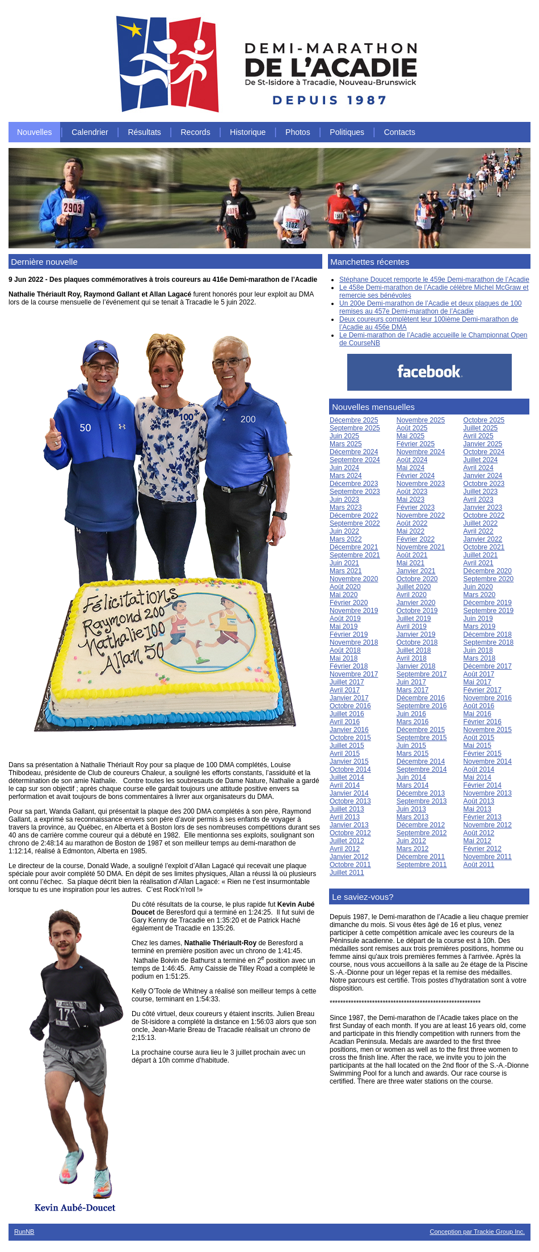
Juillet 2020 (414, 587)
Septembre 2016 (422, 706)
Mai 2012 (477, 841)
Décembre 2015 (421, 730)
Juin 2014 (411, 777)
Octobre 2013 (350, 801)
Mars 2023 (346, 507)
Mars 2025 (346, 444)
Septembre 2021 (355, 555)
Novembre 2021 (421, 547)
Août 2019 (345, 619)
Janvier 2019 (416, 634)
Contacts (399, 132)
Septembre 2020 (489, 579)
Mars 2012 (413, 849)
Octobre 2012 (350, 833)
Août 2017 (479, 674)
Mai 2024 (410, 468)
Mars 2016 (413, 722)
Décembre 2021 (354, 547)
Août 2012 (479, 833)
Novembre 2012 (488, 825)
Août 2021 (412, 555)
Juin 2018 (478, 650)
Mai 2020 (343, 595)
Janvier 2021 (416, 571)
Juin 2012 (411, 841)
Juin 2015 (411, 746)
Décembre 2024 (354, 452)
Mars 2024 (346, 476)
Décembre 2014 (421, 761)
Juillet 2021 (481, 555)
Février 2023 (416, 507)
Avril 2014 (345, 785)
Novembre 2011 (488, 857)
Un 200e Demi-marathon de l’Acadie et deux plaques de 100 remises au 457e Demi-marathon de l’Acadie (430, 307)
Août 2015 (479, 738)
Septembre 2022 (355, 523)
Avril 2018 (412, 658)
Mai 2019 (343, 627)
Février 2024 (416, 476)
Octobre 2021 (484, 547)
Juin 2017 (411, 682)
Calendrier (89, 132)
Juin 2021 (344, 563)
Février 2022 (416, 539)
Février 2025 (416, 444)
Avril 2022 (479, 531)
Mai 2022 (410, 531)
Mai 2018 (343, 658)
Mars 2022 (346, 539)
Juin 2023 (344, 500)
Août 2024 (412, 460)
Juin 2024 (344, 468)
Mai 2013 (477, 809)
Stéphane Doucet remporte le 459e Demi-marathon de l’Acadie (434, 280)
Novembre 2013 (488, 793)
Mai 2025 (410, 436)
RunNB (24, 1231)
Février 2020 (349, 603)
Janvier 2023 (483, 507)
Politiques (347, 132)
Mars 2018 (480, 658)
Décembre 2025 (354, 420)
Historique (248, 132)
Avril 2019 (412, 627)
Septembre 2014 (422, 769)
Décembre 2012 (421, 825)
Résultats (144, 132)
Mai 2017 (477, 682)
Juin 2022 (344, 531)
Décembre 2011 (421, 857)
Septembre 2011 (422, 865)
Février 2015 (483, 754)
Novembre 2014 (488, 761)
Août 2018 (345, 650)
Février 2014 (483, 785)
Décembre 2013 (421, 793)
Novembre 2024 (421, 452)
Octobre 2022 (484, 515)
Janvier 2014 (349, 793)
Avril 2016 (345, 722)
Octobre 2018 (417, 642)
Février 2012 (483, 849)
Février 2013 (483, 817)
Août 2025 (412, 428)
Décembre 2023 (354, 484)
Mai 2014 (477, 777)
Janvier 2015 (349, 761)
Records (195, 132)
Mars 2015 (413, 754)
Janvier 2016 (349, 730)
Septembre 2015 (422, 738)
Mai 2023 (410, 500)
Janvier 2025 (483, 444)
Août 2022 (412, 523)
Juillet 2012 (347, 841)
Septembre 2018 (489, 642)
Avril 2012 (345, 849)
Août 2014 (479, 769)
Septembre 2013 (422, 801)
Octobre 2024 (484, 452)
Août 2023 (412, 492)
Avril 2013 (345, 817)
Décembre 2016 (421, 698)
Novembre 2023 (421, 484)
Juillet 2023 (481, 492)
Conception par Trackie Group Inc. (477, 1231)
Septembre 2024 (355, 460)
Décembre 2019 (488, 603)
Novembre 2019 (354, 611)
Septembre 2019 (489, 611)
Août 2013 (479, 801)
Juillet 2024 (481, 460)
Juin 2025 (344, 436)
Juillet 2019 (414, 619)
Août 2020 (345, 587)
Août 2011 (479, 865)
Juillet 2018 (414, 650)
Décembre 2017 (488, 666)
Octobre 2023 (484, 484)
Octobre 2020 (417, 579)
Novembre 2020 (354, 579)
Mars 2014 (413, 785)
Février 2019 (349, 634)
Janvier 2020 (416, 603)
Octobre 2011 (350, 865)
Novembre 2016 (488, 698)
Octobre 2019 (417, 611)
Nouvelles (34, 132)
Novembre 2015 (488, 730)
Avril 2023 (479, 500)
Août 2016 (479, 706)
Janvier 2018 (416, 666)
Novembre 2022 (421, 515)
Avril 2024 (479, 468)
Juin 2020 (478, 587)
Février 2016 (483, 722)
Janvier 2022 (483, 539)
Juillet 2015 (347, 746)
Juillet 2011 (347, 873)
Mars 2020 (480, 595)
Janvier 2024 (483, 476)
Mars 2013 (413, 817)
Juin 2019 (478, 619)
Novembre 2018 (354, 642)
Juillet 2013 (347, 809)
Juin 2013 (411, 809)
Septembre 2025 (355, 428)
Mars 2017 (413, 690)
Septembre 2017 (422, 674)
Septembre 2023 (355, 492)
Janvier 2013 (349, 825)
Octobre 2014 (350, 769)
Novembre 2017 (354, 674)
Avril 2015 (345, 754)
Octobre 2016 (350, 706)
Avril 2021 (479, 563)
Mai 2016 (477, 714)
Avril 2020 (412, 595)
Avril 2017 (345, 690)
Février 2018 (349, 666)
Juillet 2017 (347, 682)
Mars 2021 (346, 571)
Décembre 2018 (488, 634)
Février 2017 (483, 690)
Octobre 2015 (350, 738)
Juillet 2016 (347, 714)
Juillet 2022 (481, 523)
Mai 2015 (477, 746)
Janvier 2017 (349, 698)
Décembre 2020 (488, 571)
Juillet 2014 (347, 777)
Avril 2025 (479, 436)
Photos (297, 132)
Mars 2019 (480, 627)
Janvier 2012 (349, 857)
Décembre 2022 (354, 515)
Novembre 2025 (421, 420)
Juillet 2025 (481, 428)
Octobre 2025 (484, 420)
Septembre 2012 (422, 833)
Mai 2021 (410, 563)
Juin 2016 (411, 714)
